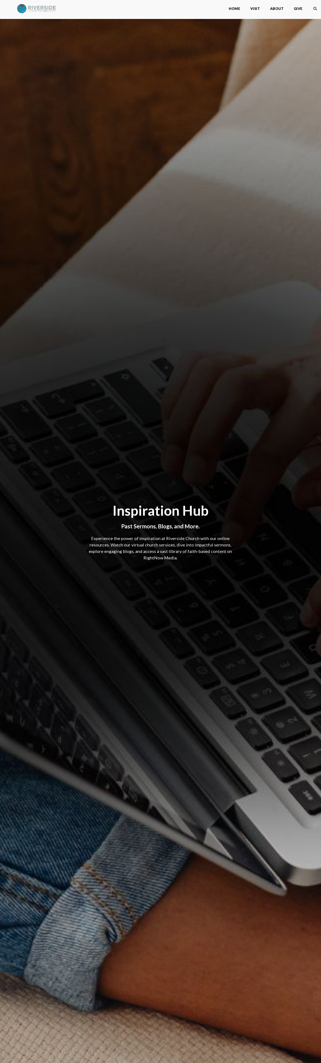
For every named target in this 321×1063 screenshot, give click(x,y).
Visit (255, 9)
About (277, 9)
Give (298, 9)
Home (234, 9)
